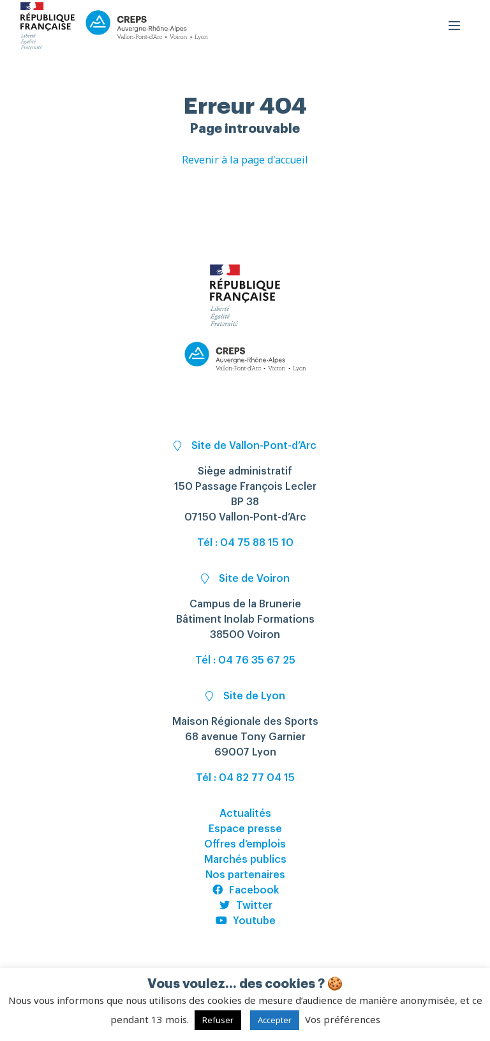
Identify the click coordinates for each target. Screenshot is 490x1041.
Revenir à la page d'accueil (245, 160)
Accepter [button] (275, 1020)
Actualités (245, 814)
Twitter (245, 905)
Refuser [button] (218, 1020)
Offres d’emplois (245, 844)
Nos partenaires (245, 875)
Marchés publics (245, 860)
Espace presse (245, 829)
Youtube (245, 921)
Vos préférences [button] (342, 1019)
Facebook (245, 890)
